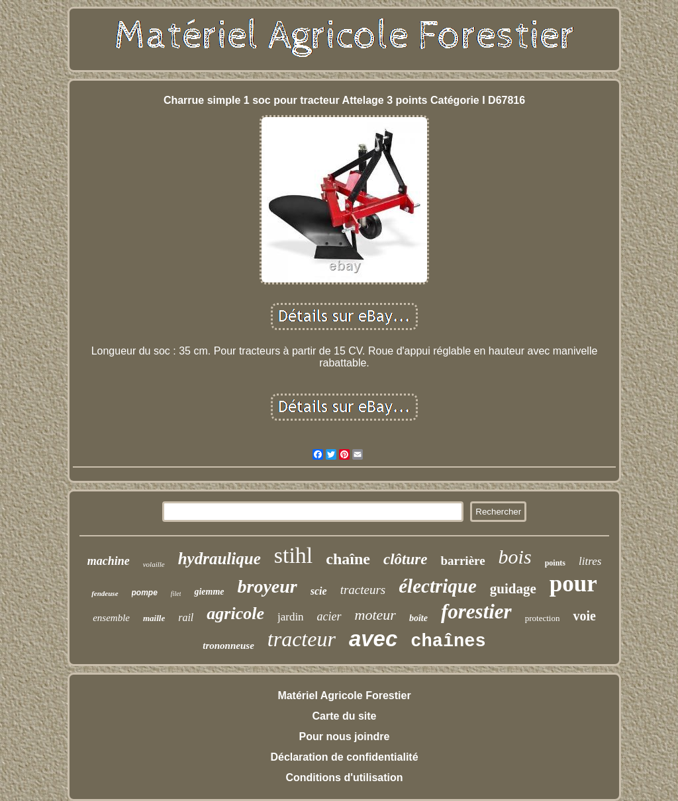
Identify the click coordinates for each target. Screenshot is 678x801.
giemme (209, 592)
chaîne (348, 559)
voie (584, 616)
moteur (375, 615)
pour (573, 584)
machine (108, 561)
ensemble (111, 617)
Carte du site (345, 716)
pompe (145, 592)
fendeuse (104, 593)
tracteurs (363, 590)
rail (185, 617)
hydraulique (219, 559)
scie (319, 591)
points (555, 563)
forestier (476, 611)
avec (373, 638)
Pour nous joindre (344, 736)
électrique (438, 586)
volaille (154, 564)
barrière (462, 561)
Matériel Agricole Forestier (344, 695)
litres (590, 561)
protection (542, 618)
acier (329, 616)
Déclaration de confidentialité (344, 757)
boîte (418, 618)
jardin (290, 617)
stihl (293, 555)
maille (154, 618)
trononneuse (228, 645)
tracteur (301, 639)
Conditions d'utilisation (344, 777)
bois (515, 557)
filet (176, 593)
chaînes (448, 642)
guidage (513, 589)
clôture (405, 559)
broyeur (267, 586)
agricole (235, 613)
